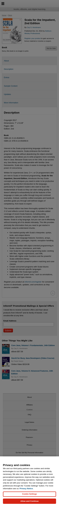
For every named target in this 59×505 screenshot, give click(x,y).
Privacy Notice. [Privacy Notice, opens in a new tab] (26, 490)
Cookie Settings (29, 495)
